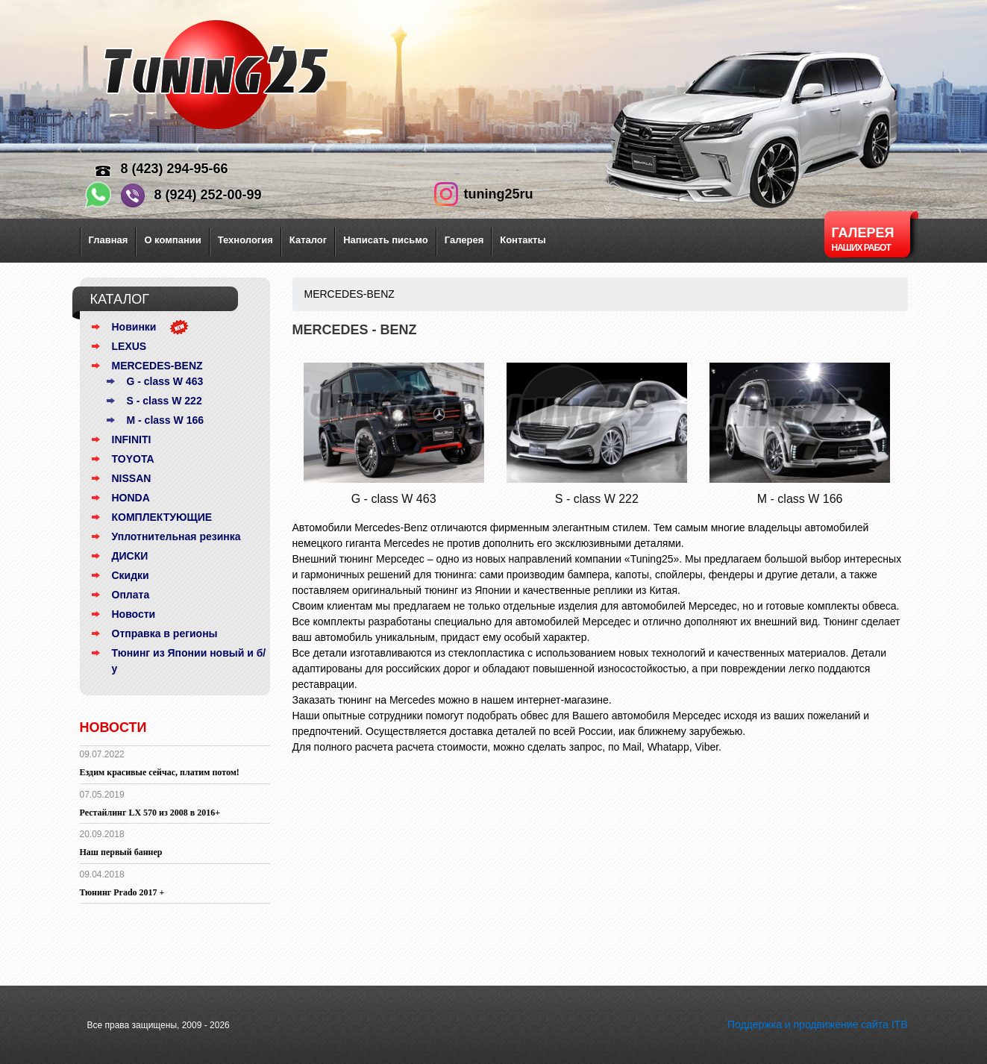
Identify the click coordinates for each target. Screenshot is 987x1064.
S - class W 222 (164, 401)
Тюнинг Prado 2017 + (122, 892)
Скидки (130, 575)
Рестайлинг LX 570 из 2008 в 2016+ (150, 812)
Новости (134, 614)
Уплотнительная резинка (176, 536)
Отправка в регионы (165, 633)
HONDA (131, 498)
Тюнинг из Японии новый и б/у (189, 661)
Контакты (522, 239)
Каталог (308, 239)
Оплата (131, 595)
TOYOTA (133, 459)
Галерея (464, 239)
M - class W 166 (165, 420)
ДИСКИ (130, 556)
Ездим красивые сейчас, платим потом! (159, 772)
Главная (108, 239)
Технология (245, 239)
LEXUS (129, 346)
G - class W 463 (165, 381)
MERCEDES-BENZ (157, 366)
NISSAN (131, 478)
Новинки (134, 327)
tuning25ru (498, 194)
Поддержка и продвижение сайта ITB (817, 1024)
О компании (172, 239)
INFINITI (131, 439)
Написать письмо (385, 239)
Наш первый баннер (121, 852)
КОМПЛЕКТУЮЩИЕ (162, 517)
